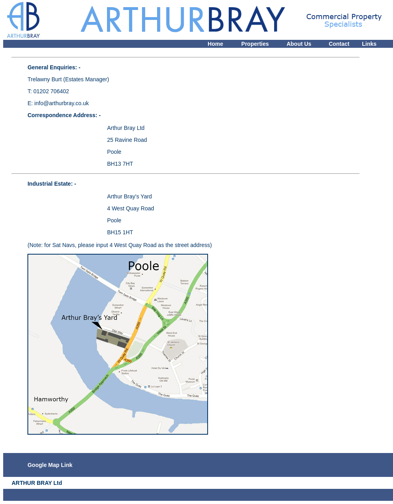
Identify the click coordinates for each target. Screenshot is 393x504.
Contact (339, 44)
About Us (298, 44)
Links (369, 44)
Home (215, 44)
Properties (255, 44)
